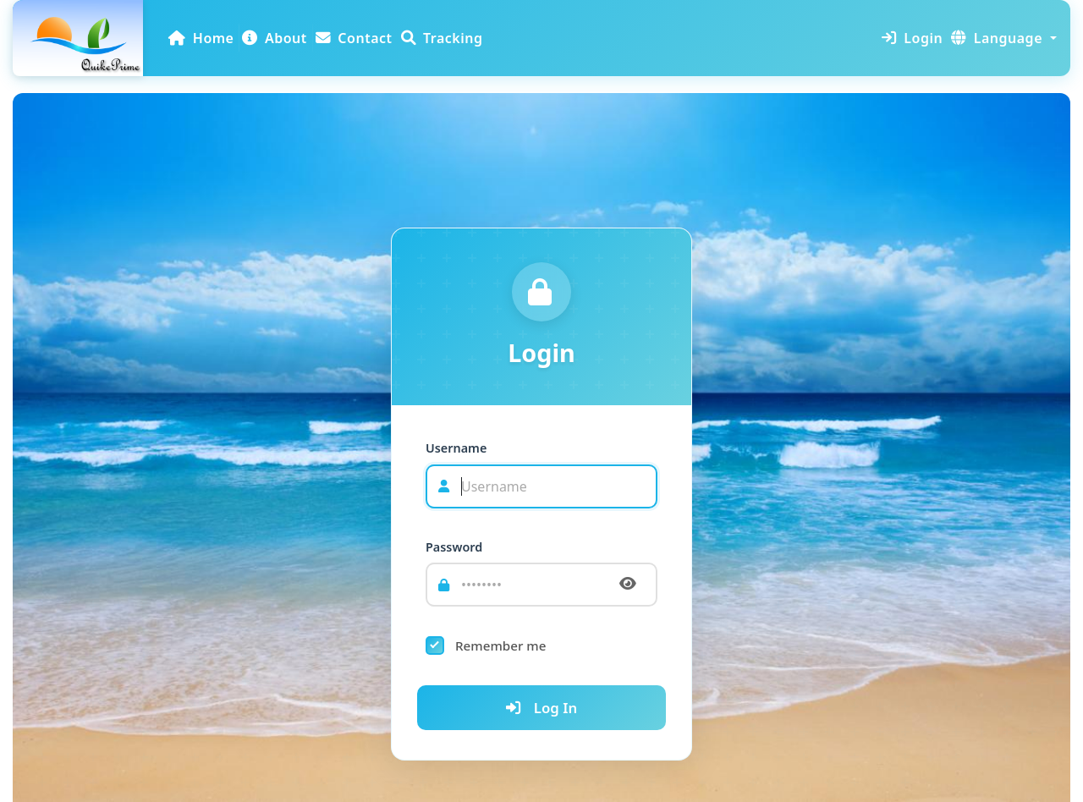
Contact (354, 38)
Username (456, 448)
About (274, 38)
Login (912, 38)
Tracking (442, 38)
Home (201, 43)
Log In (541, 707)
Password (454, 547)
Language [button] (996, 38)
